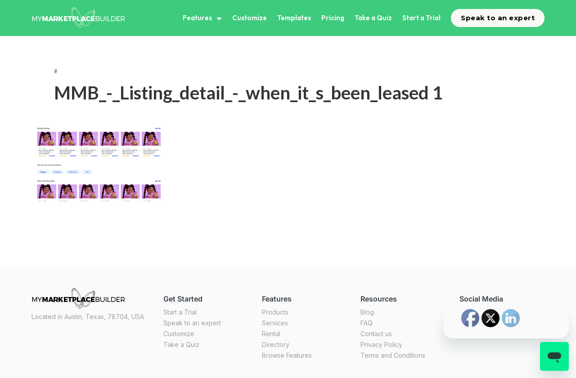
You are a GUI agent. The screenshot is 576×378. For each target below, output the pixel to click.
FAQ (366, 323)
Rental (271, 334)
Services (275, 323)
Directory (275, 344)
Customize (249, 18)
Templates (294, 18)
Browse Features (287, 355)
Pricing (332, 18)
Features (197, 18)
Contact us (376, 334)
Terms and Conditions (392, 355)
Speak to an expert (498, 18)
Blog (367, 312)
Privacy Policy (381, 344)
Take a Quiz (373, 18)
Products (275, 312)
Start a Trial (421, 18)
